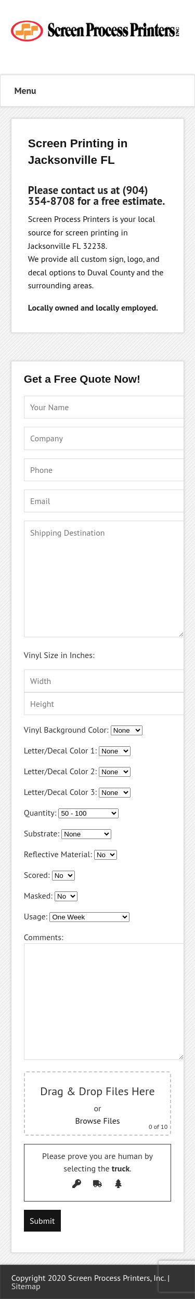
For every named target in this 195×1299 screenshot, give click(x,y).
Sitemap (26, 1286)
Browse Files (97, 1120)
